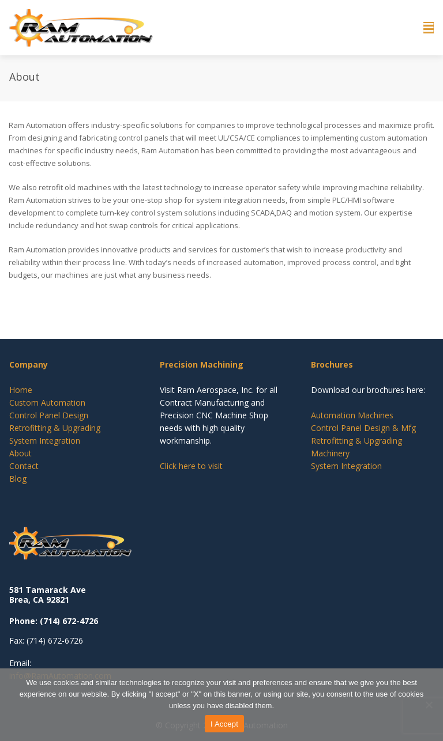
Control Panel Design (48, 415)
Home (20, 389)
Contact (24, 465)
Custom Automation (47, 402)
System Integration (44, 440)
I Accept (224, 724)
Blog (18, 478)
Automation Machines (352, 415)
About (20, 453)
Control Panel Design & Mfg (363, 427)
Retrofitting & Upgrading (54, 427)
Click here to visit (191, 465)
